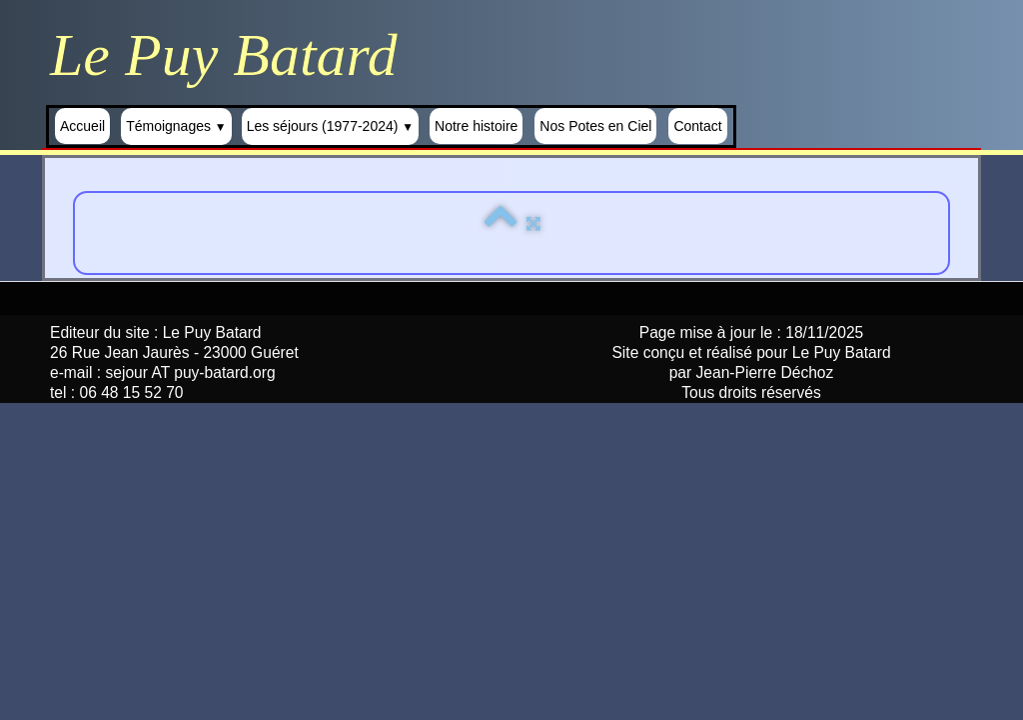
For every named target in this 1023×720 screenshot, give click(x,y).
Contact (697, 126)
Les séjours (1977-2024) (330, 126)
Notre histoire (476, 126)
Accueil (82, 126)
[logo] (231, 55)
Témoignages (176, 126)
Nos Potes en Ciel (595, 126)
